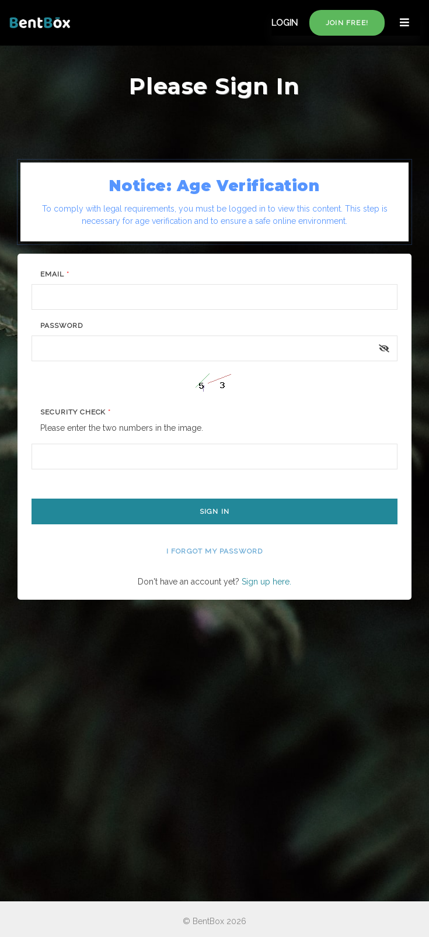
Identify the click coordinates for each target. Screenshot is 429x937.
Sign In (214, 511)
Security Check (75, 412)
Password (61, 325)
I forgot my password (214, 551)
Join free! (347, 23)
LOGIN (284, 23)
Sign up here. (266, 581)
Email (54, 274)
